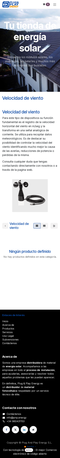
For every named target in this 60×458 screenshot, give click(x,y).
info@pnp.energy (16, 417)
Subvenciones (10, 339)
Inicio (5, 321)
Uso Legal (8, 335)
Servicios (7, 332)
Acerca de (8, 324)
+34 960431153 (15, 421)
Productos (8, 328)
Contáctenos (9, 343)
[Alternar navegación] (55, 4)
